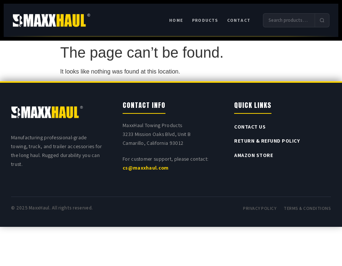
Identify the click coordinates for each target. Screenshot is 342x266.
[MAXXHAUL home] (51, 20)
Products (205, 20)
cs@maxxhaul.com (146, 167)
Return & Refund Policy (267, 140)
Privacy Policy (259, 208)
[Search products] (289, 20)
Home (176, 20)
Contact (238, 20)
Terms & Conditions (307, 208)
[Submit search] (322, 20)
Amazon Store (253, 155)
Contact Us (250, 126)
